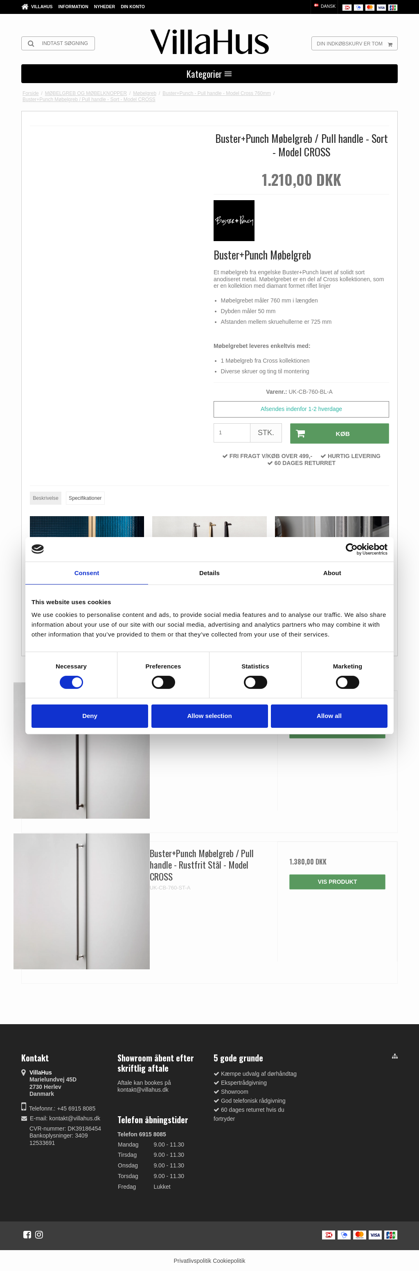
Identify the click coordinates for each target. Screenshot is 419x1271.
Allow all (329, 715)
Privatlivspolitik (192, 1260)
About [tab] (332, 572)
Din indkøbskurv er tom (357, 43)
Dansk (324, 6)
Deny (89, 715)
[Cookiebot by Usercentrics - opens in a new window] (351, 549)
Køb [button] (320, 433)
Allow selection (209, 715)
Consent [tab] (86, 572)
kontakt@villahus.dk (74, 1118)
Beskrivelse (46, 498)
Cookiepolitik (229, 1260)
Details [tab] (209, 572)
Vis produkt (337, 881)
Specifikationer (85, 498)
